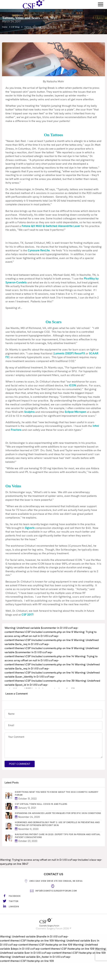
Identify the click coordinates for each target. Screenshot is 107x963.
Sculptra (29, 411)
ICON (72, 385)
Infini (96, 426)
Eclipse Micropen (75, 411)
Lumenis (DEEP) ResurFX (69, 353)
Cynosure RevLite (39, 250)
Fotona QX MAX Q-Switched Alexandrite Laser (51, 226)
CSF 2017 (27, 614)
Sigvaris (30, 528)
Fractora (16, 429)
